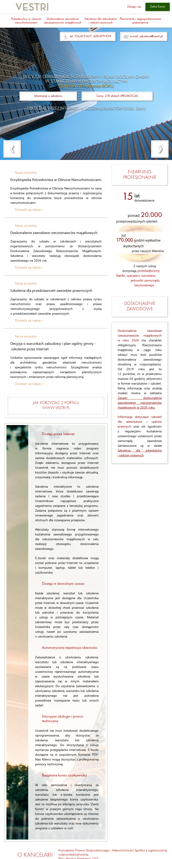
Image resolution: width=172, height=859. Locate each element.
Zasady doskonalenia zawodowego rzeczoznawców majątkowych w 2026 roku (140, 403)
